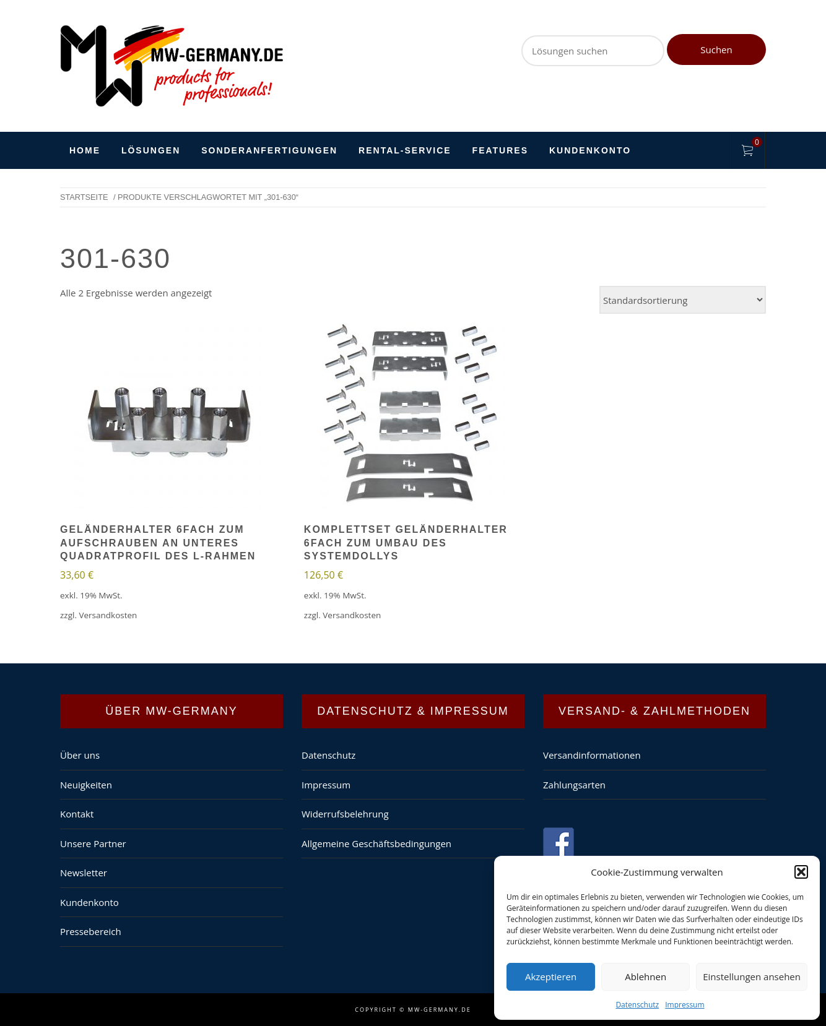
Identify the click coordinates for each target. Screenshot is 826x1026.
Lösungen (150, 150)
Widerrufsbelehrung (345, 814)
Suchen (716, 49)
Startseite (84, 197)
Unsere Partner (93, 843)
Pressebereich (90, 931)
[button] (801, 872)
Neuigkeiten (86, 784)
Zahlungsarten (574, 784)
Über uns (80, 755)
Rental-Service (405, 150)
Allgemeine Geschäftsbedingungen (376, 843)
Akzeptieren (550, 976)
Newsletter (83, 872)
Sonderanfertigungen (269, 150)
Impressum (684, 1004)
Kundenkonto (590, 150)
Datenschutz (637, 1004)
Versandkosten (108, 615)
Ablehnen (645, 976)
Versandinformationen (592, 755)
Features (500, 150)
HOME (84, 150)
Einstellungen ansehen (752, 976)
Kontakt (76, 814)
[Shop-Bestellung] (682, 300)
